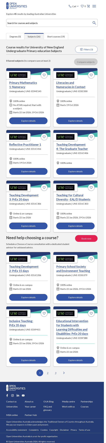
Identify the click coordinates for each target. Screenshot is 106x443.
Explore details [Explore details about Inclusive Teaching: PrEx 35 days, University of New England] (28, 360)
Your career (30, 406)
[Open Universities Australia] (16, 8)
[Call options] (74, 6)
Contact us (11, 401)
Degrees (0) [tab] (15, 36)
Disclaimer (64, 430)
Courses (85, 406)
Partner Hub (31, 415)
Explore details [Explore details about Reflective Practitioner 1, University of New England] (28, 171)
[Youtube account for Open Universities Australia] (23, 395)
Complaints (34, 430)
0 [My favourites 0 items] (83, 6)
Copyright (53, 430)
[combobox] (52, 23)
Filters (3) (86, 49)
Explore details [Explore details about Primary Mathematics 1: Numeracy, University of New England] (28, 121)
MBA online (12, 415)
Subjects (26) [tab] (34, 36)
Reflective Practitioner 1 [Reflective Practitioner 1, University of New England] (25, 144)
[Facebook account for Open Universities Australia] (7, 395)
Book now (86, 238)
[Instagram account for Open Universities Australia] (12, 395)
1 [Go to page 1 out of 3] (39, 372)
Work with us (68, 406)
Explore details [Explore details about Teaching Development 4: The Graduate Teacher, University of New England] (75, 171)
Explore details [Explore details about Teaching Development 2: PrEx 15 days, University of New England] (28, 297)
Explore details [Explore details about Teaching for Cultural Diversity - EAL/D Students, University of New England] (75, 226)
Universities (12, 406)
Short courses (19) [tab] (56, 36)
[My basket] (88, 6)
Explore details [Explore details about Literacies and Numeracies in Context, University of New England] (75, 121)
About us (29, 401)
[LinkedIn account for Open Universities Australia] (18, 395)
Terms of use (84, 430)
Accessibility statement (16, 430)
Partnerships (87, 401)
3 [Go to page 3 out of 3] (55, 372)
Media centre (68, 401)
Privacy (74, 430)
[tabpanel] (52, 211)
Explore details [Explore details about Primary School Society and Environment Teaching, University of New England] (75, 297)
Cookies (44, 430)
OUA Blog (48, 401)
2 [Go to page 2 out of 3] (47, 372)
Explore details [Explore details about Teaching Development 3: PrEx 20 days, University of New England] (28, 226)
